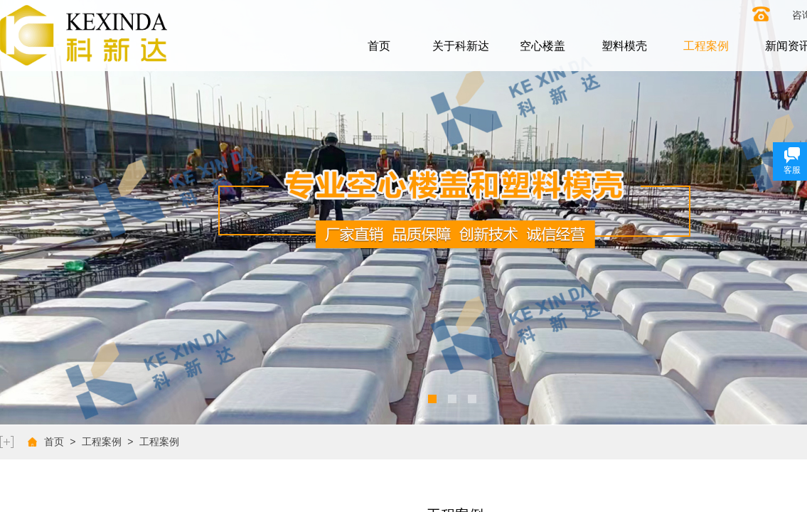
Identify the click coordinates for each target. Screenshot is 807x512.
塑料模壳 (624, 46)
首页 (379, 46)
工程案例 (706, 46)
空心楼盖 (542, 46)
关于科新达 (460, 46)
